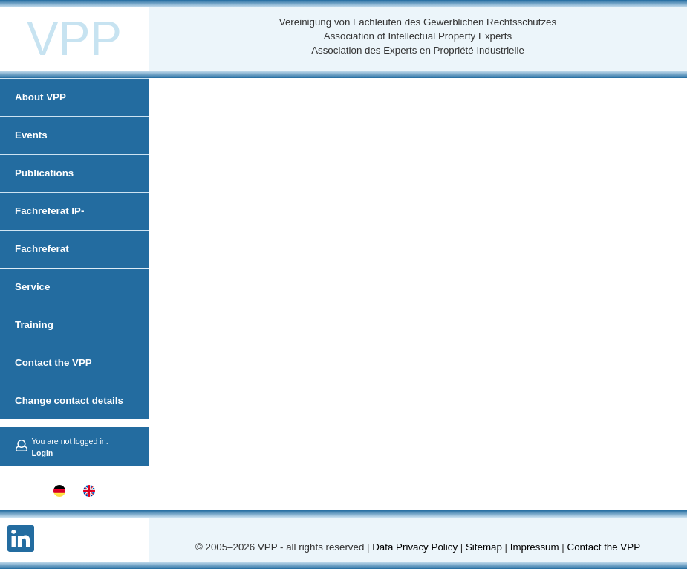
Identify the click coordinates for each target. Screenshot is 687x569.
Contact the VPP (53, 362)
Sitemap (484, 547)
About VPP (40, 97)
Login (42, 453)
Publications (44, 173)
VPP (74, 38)
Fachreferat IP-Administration (50, 229)
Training (34, 324)
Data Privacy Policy (415, 547)
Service (32, 286)
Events (31, 135)
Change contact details (69, 400)
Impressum (534, 547)
